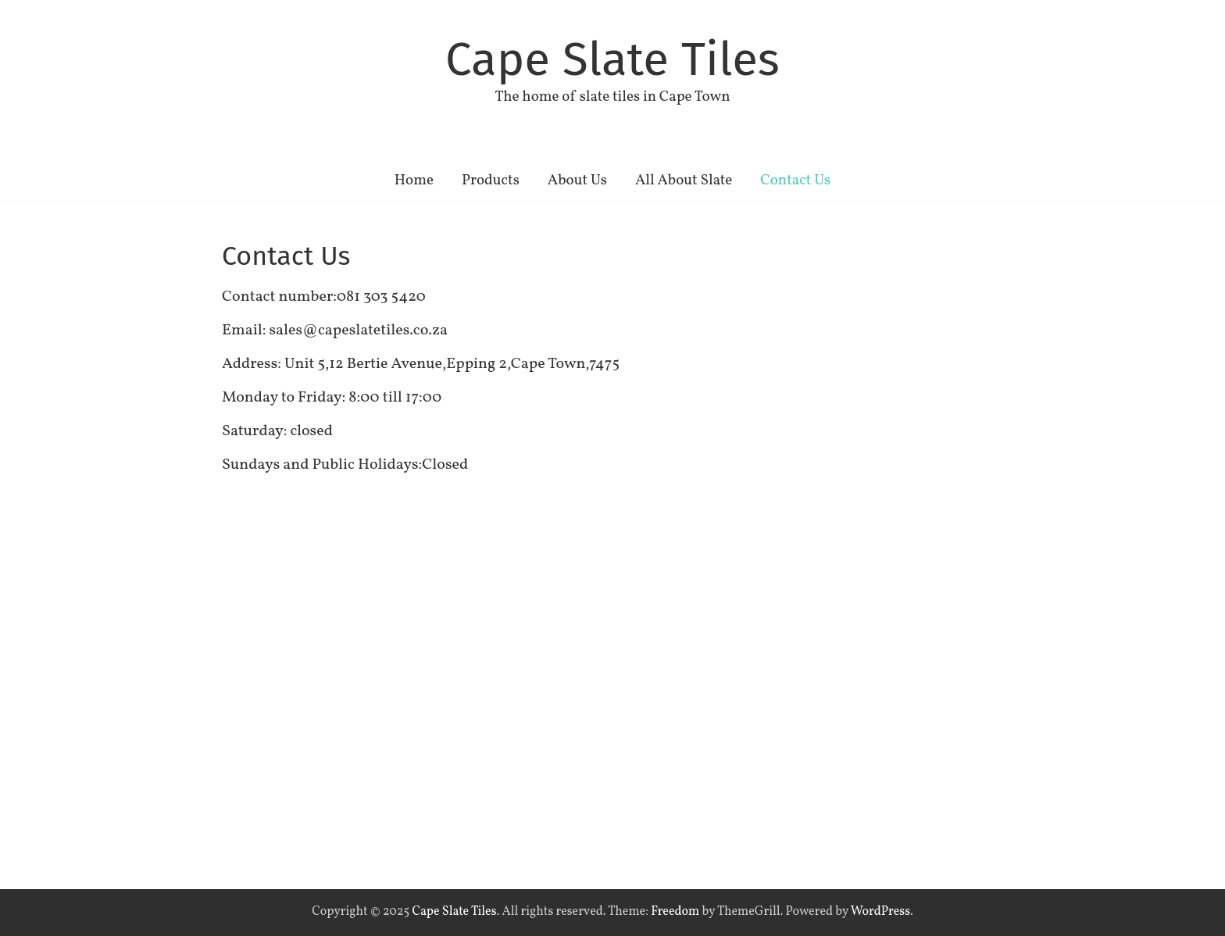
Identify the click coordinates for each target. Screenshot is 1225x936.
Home (414, 180)
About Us (577, 180)
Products (491, 180)
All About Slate (683, 180)
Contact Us (795, 180)
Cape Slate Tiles (612, 59)
